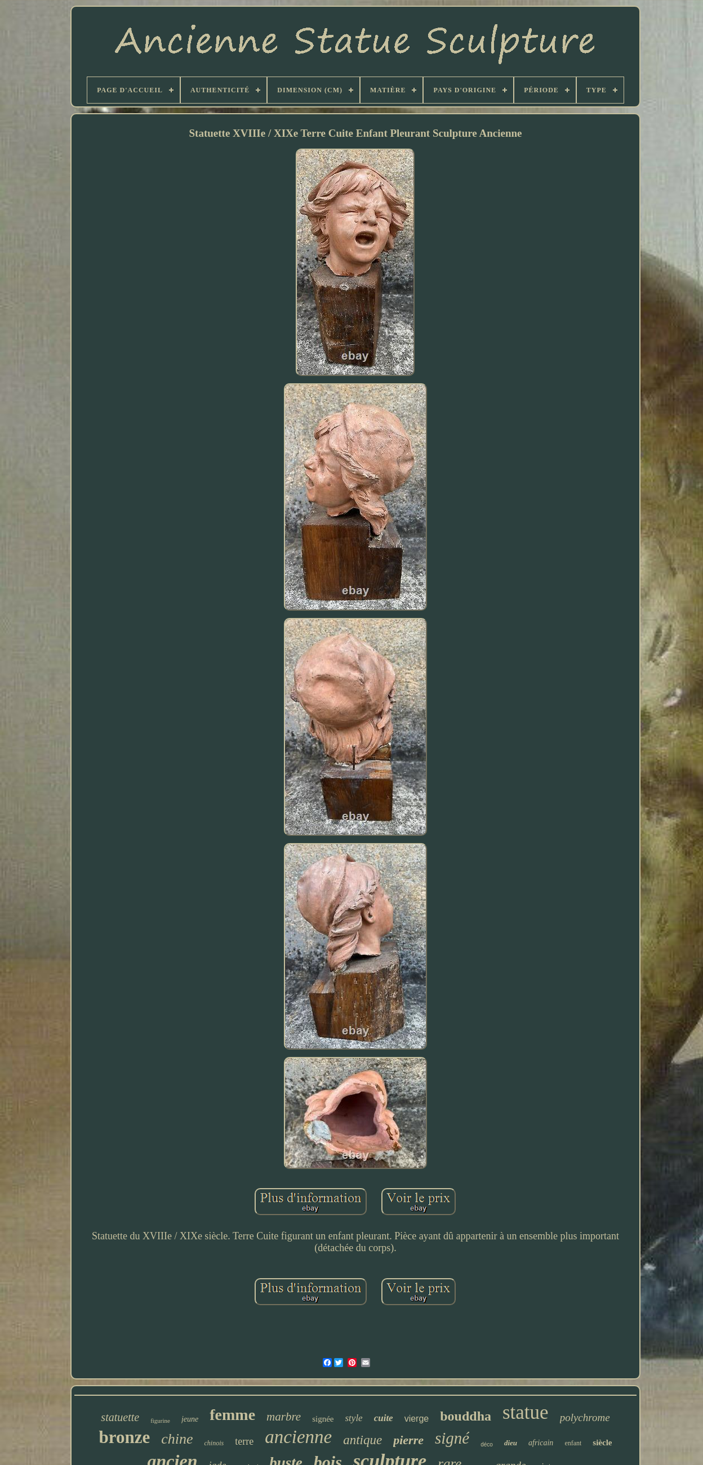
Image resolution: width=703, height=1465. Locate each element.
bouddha (465, 1416)
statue (525, 1412)
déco (486, 1444)
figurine (160, 1420)
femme (232, 1414)
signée (322, 1418)
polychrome (585, 1417)
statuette (120, 1417)
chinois (214, 1443)
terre (244, 1441)
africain (540, 1443)
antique (362, 1440)
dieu (510, 1443)
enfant (572, 1443)
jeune (189, 1419)
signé (452, 1438)
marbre (283, 1416)
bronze (124, 1437)
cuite (383, 1418)
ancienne (298, 1437)
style (354, 1418)
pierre (408, 1440)
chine (177, 1439)
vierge (416, 1418)
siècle (602, 1442)
